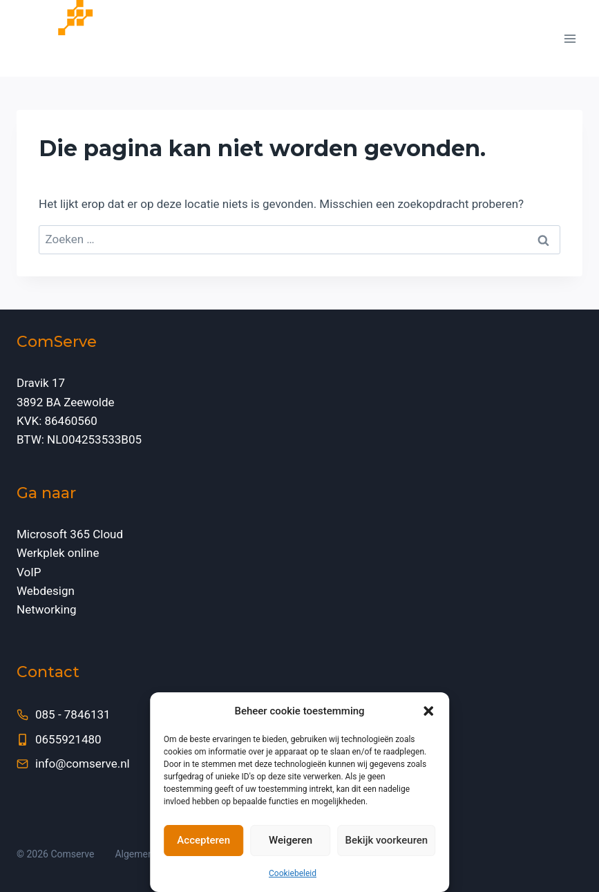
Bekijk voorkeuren (386, 840)
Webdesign (46, 591)
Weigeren (290, 840)
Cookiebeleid (292, 873)
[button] (428, 711)
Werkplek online (58, 553)
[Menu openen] (569, 38)
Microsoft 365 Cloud (70, 534)
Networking (47, 609)
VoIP (29, 572)
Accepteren (203, 840)
